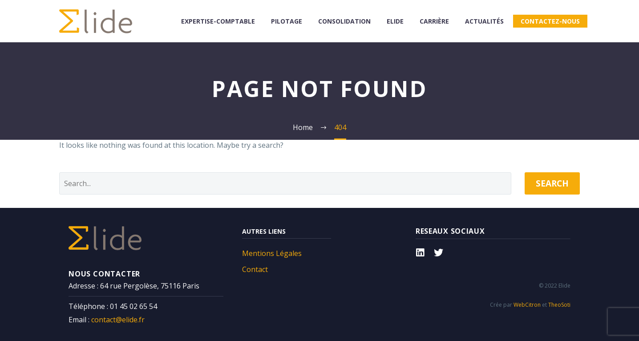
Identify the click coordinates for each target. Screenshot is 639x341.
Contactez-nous (550, 21)
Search (552, 183)
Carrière (434, 21)
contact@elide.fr (118, 320)
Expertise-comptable (218, 21)
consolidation (344, 21)
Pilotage (286, 21)
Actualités (484, 21)
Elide (395, 21)
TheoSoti (559, 305)
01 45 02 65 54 (133, 306)
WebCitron (527, 305)
